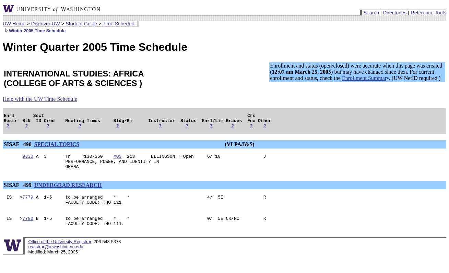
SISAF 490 (18, 147)
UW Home (14, 23)
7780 (28, 227)
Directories (395, 12)
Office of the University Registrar (59, 251)
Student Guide (81, 23)
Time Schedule (119, 23)
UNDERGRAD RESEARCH (68, 191)
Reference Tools (428, 12)
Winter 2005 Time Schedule (34, 30)
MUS (117, 160)
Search (371, 12)
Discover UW (45, 23)
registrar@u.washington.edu (55, 257)
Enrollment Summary (365, 78)
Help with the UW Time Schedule (40, 99)
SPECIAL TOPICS (56, 147)
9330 (28, 160)
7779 (28, 204)
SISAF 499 (18, 191)
